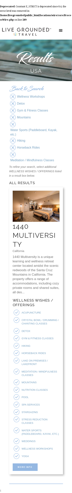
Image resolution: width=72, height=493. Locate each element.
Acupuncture (31, 312)
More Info (25, 467)
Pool (25, 397)
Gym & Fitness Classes (38, 338)
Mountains (29, 382)
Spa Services (31, 404)
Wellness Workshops (37, 448)
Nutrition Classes (35, 389)
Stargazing (30, 412)
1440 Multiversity (34, 235)
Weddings (29, 441)
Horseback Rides (34, 353)
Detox (26, 331)
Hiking (26, 345)
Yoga (25, 456)
